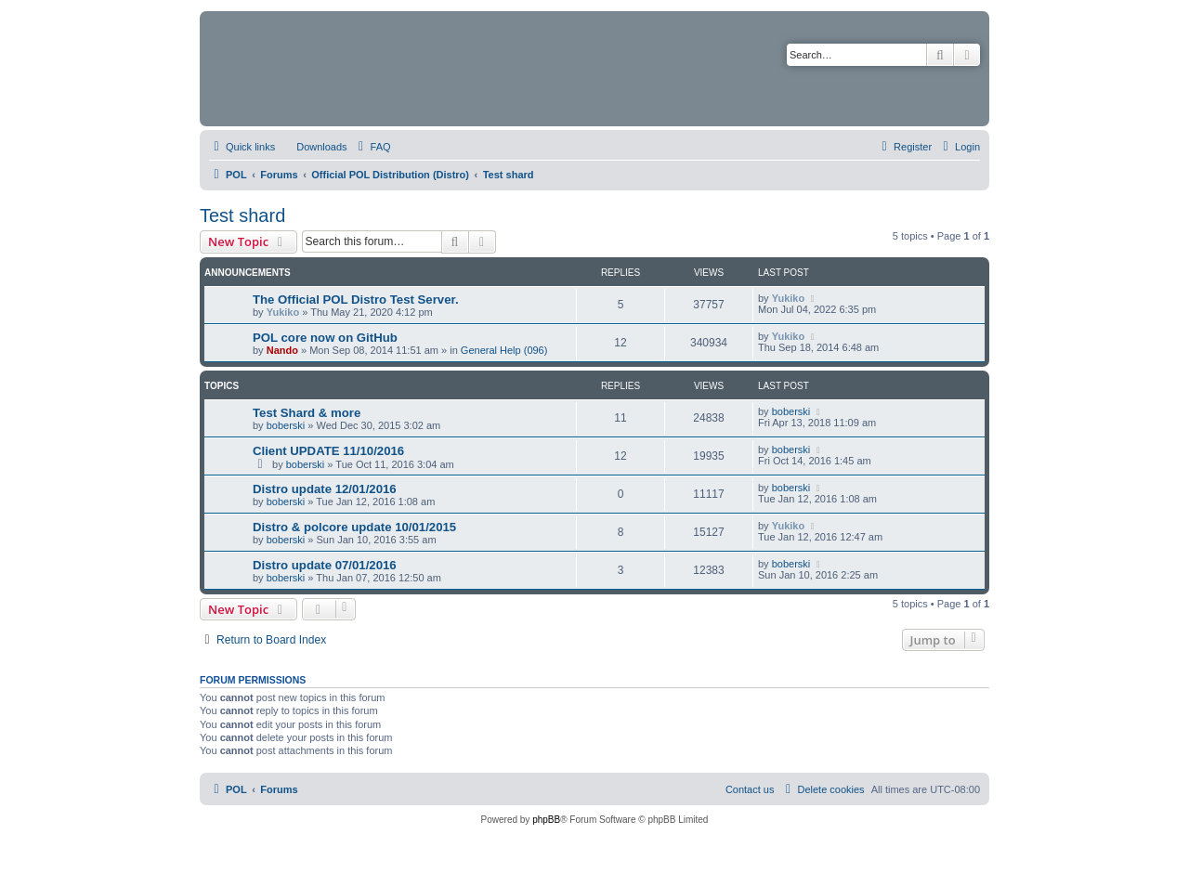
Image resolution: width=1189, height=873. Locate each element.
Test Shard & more (306, 413)
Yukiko (283, 312)
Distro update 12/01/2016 (325, 489)
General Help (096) (504, 350)
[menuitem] (313, 147)
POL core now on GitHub (325, 338)
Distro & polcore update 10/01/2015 (354, 527)
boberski (286, 425)
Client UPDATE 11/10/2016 (328, 451)
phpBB (546, 819)
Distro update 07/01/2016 (325, 565)
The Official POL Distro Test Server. (356, 299)
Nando (282, 350)
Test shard (242, 215)
